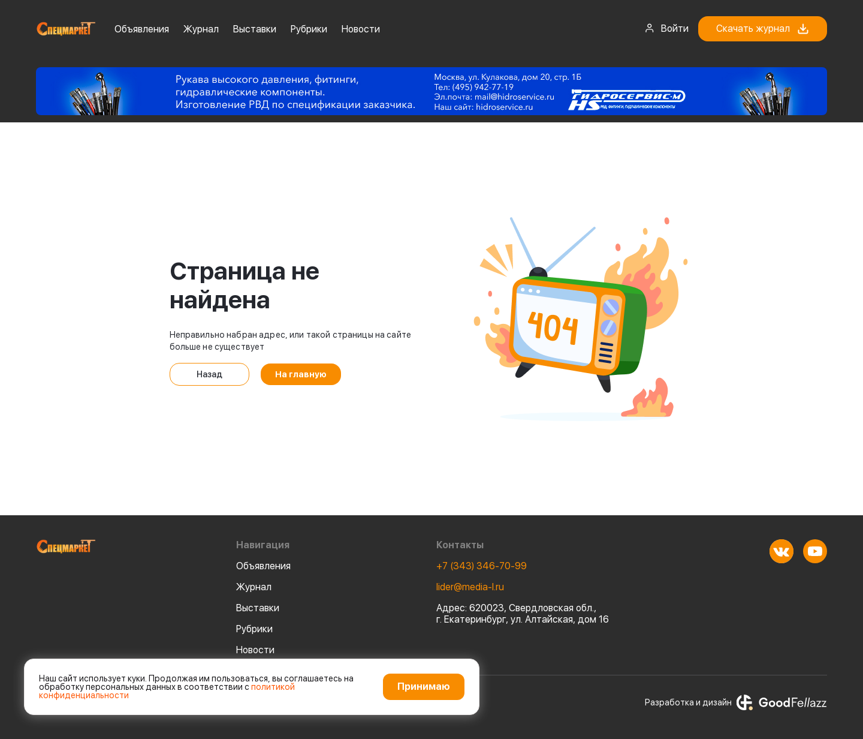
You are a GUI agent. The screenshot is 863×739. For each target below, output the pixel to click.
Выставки (254, 29)
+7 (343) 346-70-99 (481, 566)
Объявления (141, 29)
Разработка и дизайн (736, 702)
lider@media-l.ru (470, 587)
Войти (666, 28)
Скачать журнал (762, 29)
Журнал (201, 29)
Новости (361, 29)
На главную (301, 374)
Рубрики (309, 29)
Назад (209, 374)
